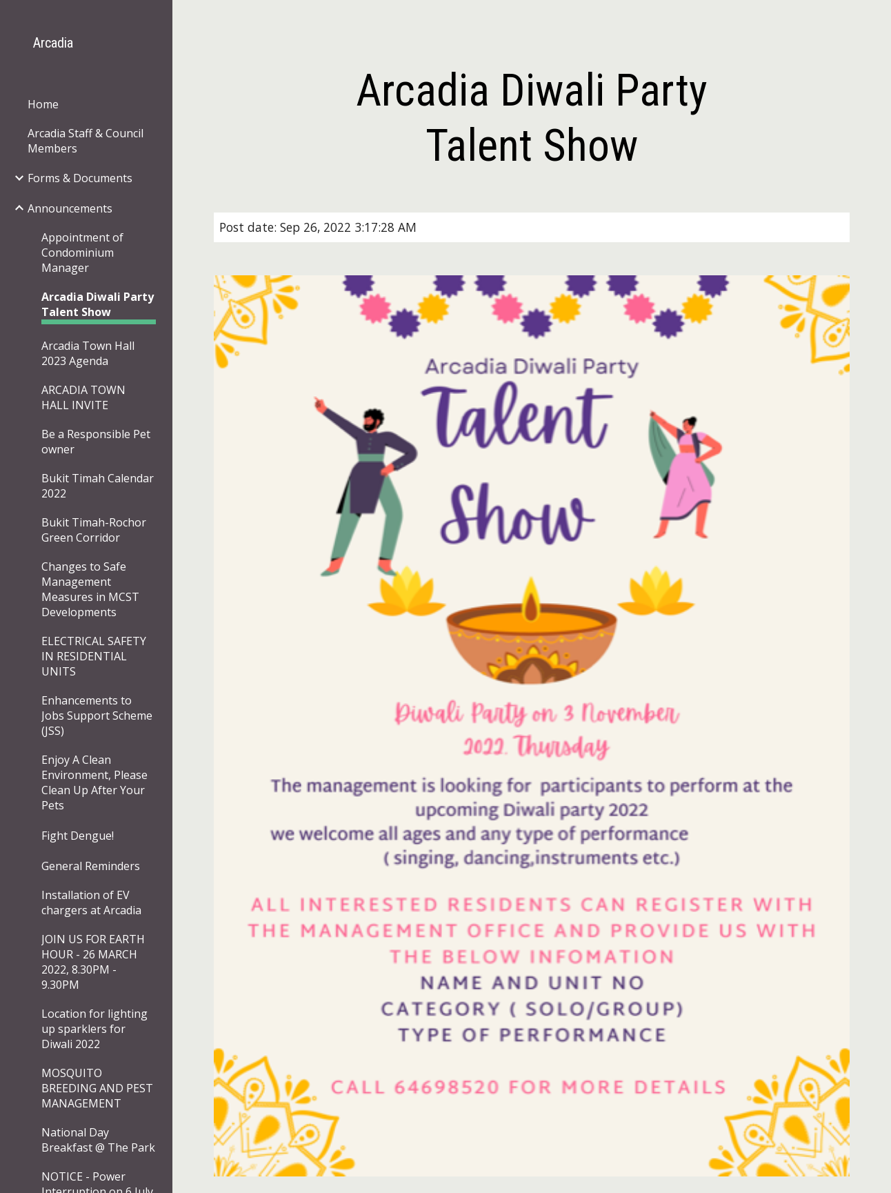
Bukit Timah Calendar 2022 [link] (97, 486)
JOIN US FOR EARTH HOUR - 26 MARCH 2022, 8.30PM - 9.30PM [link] (93, 961)
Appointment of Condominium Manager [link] (82, 252)
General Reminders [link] (90, 866)
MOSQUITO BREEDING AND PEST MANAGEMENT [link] (97, 1088)
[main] (531, 118)
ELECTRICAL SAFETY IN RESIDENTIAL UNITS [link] (93, 656)
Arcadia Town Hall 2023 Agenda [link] (87, 353)
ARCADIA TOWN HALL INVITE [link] (83, 397)
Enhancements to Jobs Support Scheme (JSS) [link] (96, 715)
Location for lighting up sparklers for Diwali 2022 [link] (94, 1029)
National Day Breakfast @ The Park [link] (98, 1140)
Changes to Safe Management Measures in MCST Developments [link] (90, 589)
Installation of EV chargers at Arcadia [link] (91, 902)
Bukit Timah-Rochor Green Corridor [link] (93, 530)
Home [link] (43, 104)
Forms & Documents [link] (80, 178)
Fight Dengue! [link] (77, 835)
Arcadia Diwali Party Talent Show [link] (97, 304)
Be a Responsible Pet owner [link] (95, 441)
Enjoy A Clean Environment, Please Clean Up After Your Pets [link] (94, 782)
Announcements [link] (70, 208)
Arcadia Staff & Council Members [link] (85, 141)
